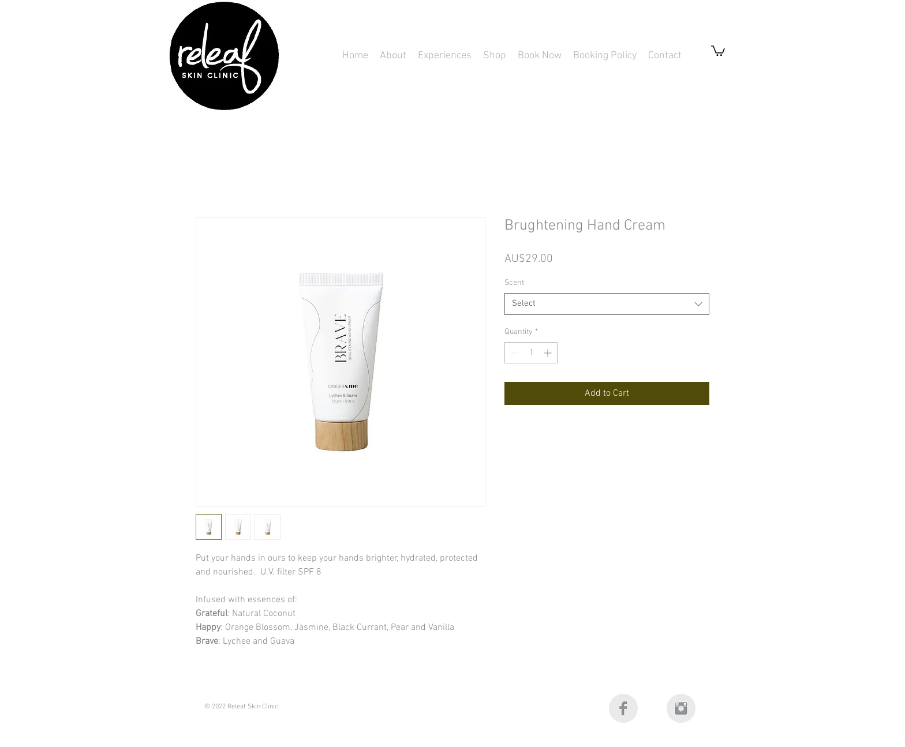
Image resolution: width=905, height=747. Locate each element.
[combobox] (606, 304)
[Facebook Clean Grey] (623, 708)
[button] (444, 56)
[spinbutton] (531, 353)
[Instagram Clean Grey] (681, 708)
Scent (514, 283)
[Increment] (548, 353)
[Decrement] (513, 353)
